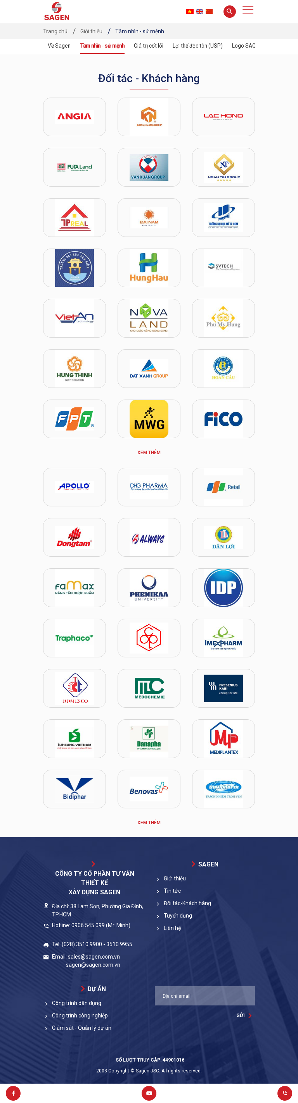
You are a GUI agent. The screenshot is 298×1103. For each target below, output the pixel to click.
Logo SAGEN (252, 46)
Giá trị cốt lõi (153, 46)
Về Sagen (59, 46)
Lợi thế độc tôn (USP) (202, 46)
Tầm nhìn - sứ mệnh (104, 46)
